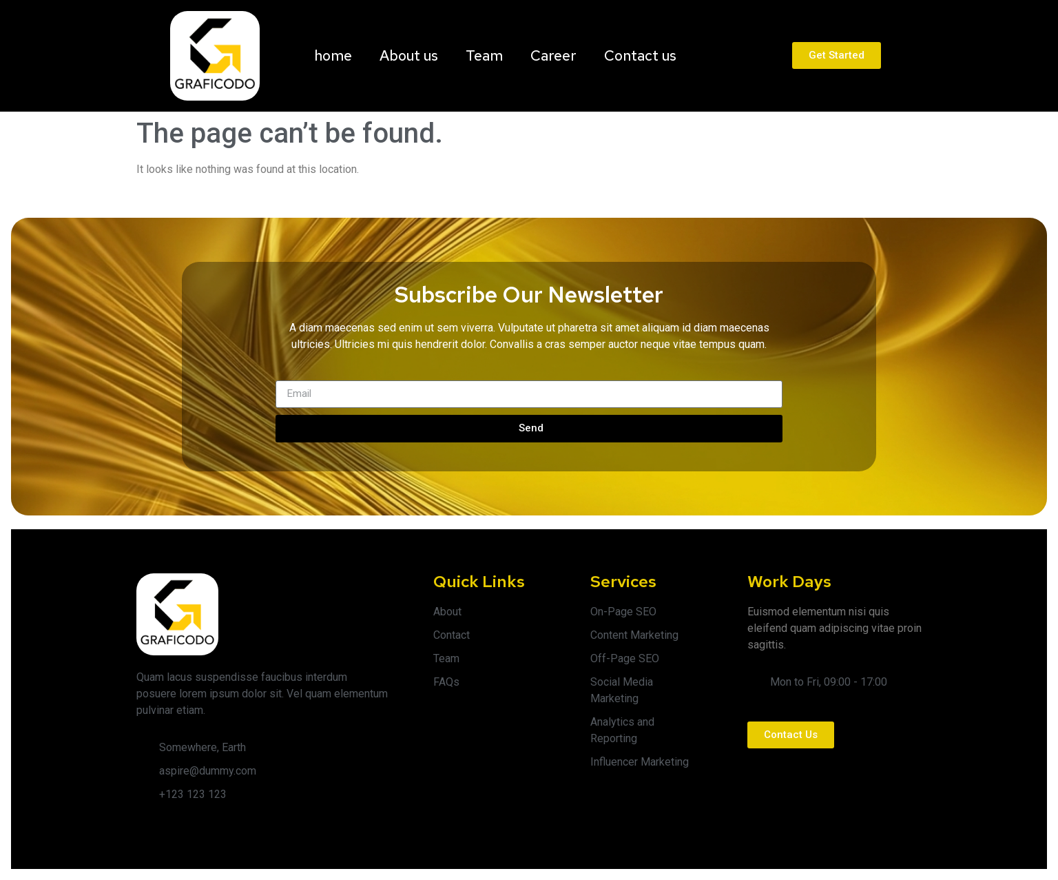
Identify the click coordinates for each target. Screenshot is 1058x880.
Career (553, 55)
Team (484, 55)
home (333, 55)
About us (409, 55)
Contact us (640, 55)
